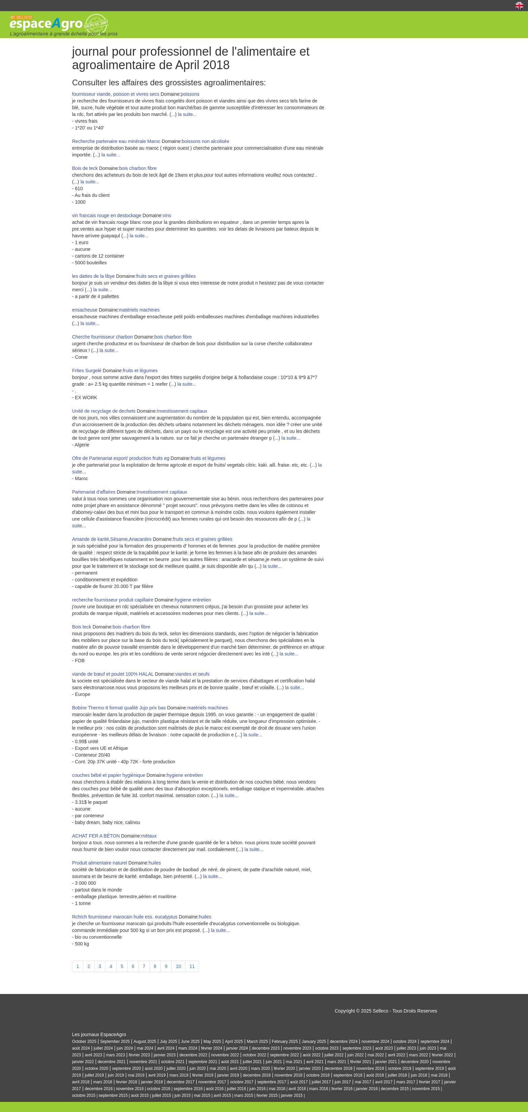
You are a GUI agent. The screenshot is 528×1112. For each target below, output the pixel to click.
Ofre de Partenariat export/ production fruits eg (120, 458)
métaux (149, 836)
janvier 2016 (367, 1088)
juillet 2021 (252, 1061)
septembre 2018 (347, 1075)
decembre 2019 (339, 1068)
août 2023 (384, 1048)
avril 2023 (93, 1055)
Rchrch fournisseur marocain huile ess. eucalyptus (124, 916)
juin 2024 (125, 1048)
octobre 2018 (317, 1075)
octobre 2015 (83, 1095)
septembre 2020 (126, 1068)
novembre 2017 (212, 1082)
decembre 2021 (112, 1061)
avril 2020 (239, 1068)
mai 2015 (202, 1095)
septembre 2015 (113, 1095)
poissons (190, 94)
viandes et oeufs (192, 674)
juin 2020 (198, 1068)
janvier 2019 (228, 1075)
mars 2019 (178, 1075)
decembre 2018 (257, 1075)
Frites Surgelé (87, 370)
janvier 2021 (386, 1061)
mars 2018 (102, 1082)
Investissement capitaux (182, 411)
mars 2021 (336, 1061)
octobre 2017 (241, 1082)
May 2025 (212, 1041)
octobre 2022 (254, 1055)
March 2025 (257, 1041)
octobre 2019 (399, 1068)
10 (178, 966)
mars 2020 (260, 1068)
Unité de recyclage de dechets (104, 411)
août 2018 (375, 1075)
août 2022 (312, 1055)
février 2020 (284, 1068)
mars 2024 (187, 1048)
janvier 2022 (83, 1061)
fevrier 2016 (342, 1088)
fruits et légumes (140, 370)
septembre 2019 (429, 1068)
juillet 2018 (397, 1075)
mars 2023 (115, 1055)
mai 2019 (136, 1075)
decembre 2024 (344, 1041)
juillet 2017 (321, 1082)
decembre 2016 (99, 1088)
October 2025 (84, 1041)
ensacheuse (85, 310)
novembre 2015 (426, 1088)
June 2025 (190, 1041)
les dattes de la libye (93, 276)
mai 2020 (217, 1068)
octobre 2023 (326, 1048)
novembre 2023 (297, 1048)
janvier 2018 (152, 1082)
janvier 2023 (165, 1055)
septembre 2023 (356, 1048)
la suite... (187, 114)
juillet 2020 (176, 1068)
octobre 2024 (405, 1041)
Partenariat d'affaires (94, 492)
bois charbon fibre (138, 168)
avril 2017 (384, 1082)
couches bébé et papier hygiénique (108, 775)
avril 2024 (166, 1048)
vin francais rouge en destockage (106, 215)
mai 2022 (376, 1055)
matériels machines (139, 310)
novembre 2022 (225, 1055)
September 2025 (115, 1041)
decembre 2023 (266, 1048)
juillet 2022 (334, 1055)
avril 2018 (81, 1082)
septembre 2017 (271, 1082)
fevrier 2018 (126, 1082)
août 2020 (154, 1068)
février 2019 (202, 1075)
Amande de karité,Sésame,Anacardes (112, 539)
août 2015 (140, 1095)
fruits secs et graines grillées (166, 276)
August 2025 (145, 1041)
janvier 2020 (310, 1068)
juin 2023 (428, 1048)
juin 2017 (343, 1082)
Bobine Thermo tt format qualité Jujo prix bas (119, 707)
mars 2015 (243, 1095)
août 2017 (299, 1082)
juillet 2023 (406, 1048)
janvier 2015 (292, 1095)
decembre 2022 (193, 1055)
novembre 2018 (288, 1075)
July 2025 (168, 1041)
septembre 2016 (188, 1088)
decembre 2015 (395, 1088)
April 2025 (234, 1041)
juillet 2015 (161, 1095)
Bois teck (82, 627)
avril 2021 (315, 1061)
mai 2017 (363, 1082)
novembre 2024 (375, 1041)
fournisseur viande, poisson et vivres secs (115, 94)
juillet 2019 (94, 1075)
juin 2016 (258, 1088)
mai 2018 (439, 1075)
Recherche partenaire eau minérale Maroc (116, 141)
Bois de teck (85, 168)
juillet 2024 (103, 1048)
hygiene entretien (193, 600)
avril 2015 (222, 1095)
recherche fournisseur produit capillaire (112, 600)
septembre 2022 (284, 1055)
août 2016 (215, 1088)
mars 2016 (318, 1088)
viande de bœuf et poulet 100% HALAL (113, 674)
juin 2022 (356, 1055)
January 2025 (314, 1041)
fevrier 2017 (429, 1082)
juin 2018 (419, 1075)
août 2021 (230, 1061)
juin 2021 (274, 1061)
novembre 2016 (130, 1088)
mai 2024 (145, 1048)
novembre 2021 (143, 1061)
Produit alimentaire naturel (99, 863)
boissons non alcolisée (205, 141)
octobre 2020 (96, 1068)
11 (192, 966)
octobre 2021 (172, 1061)
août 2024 (81, 1048)
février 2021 (360, 1061)
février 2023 (139, 1055)
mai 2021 (294, 1061)
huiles (154, 863)
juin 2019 (116, 1075)
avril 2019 (157, 1075)
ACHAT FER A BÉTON (96, 836)
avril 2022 (396, 1055)
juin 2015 (182, 1095)
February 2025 (285, 1041)
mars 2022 (418, 1055)
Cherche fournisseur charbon (103, 337)
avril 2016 (297, 1088)
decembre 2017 (181, 1082)
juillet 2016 (236, 1088)
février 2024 (211, 1048)
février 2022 (442, 1055)
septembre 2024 (434, 1041)
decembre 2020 (415, 1061)
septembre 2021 (202, 1061)
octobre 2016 (158, 1088)
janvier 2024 (237, 1048)
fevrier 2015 (267, 1095)
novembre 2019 (370, 1068)
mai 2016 (277, 1088)
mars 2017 (405, 1082)
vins (167, 215)
